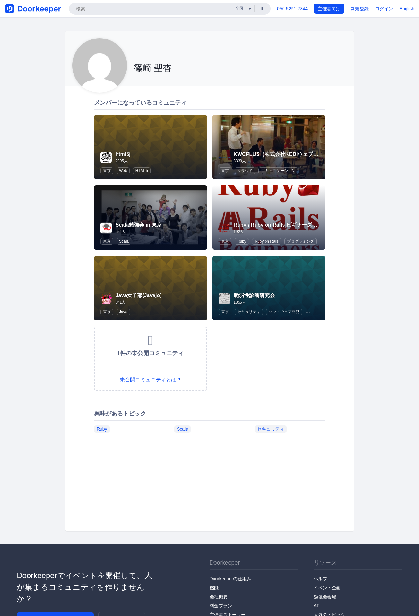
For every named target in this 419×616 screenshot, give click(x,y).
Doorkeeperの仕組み (230, 578)
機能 (214, 587)
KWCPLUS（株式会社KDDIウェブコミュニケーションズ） (302, 154)
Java (123, 312)
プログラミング (300, 241)
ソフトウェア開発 (284, 312)
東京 (107, 170)
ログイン (384, 8)
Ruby (241, 241)
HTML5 (141, 170)
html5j (123, 154)
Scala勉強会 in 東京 (139, 224)
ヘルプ (320, 578)
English (406, 8)
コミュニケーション (278, 170)
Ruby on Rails (267, 241)
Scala (124, 241)
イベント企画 (327, 587)
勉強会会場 (325, 596)
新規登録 (360, 8)
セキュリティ (248, 312)
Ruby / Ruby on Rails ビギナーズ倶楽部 (280, 224)
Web (123, 170)
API (317, 605)
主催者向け (329, 8)
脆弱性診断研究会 (254, 295)
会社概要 (219, 596)
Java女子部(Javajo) (139, 295)
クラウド (245, 170)
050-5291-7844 (292, 8)
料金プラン (221, 605)
